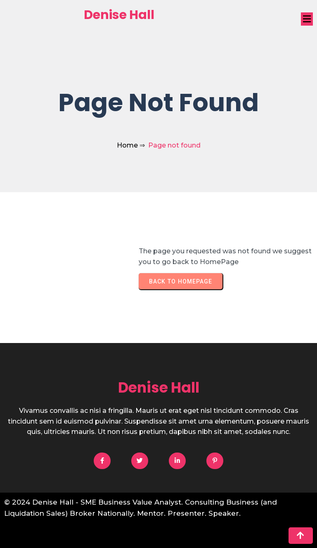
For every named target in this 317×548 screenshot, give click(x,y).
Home (127, 145)
